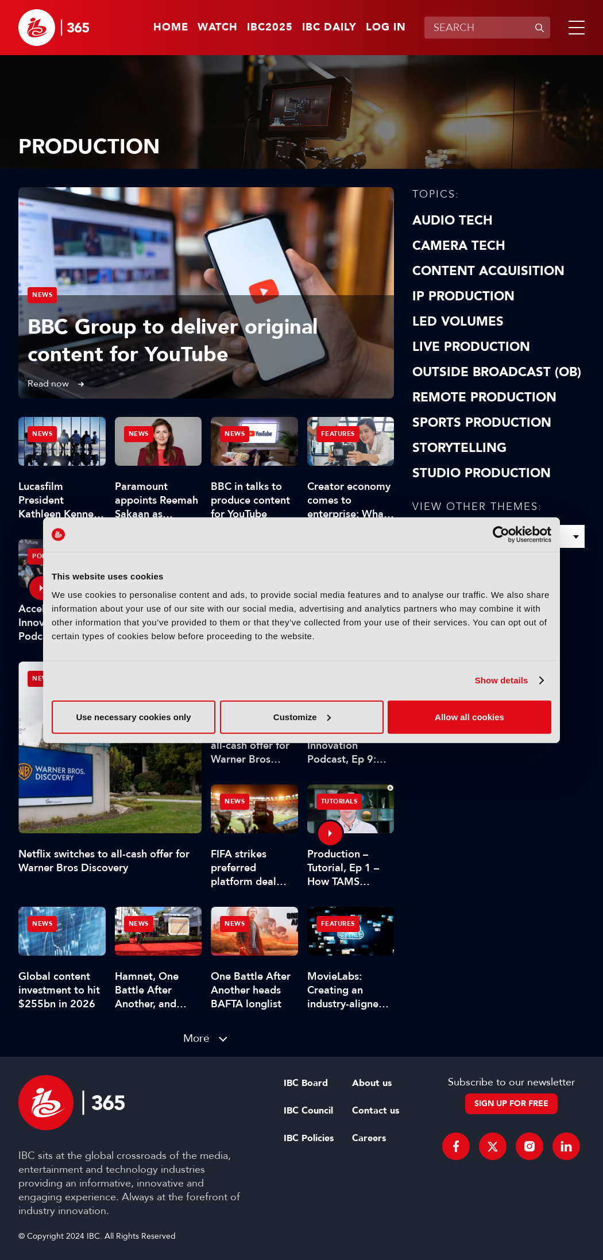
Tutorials (339, 801)
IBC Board (306, 1083)
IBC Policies (309, 1138)
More (196, 1038)
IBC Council (308, 1110)
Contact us (375, 1110)
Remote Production (484, 397)
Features (338, 434)
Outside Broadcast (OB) (496, 372)
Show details (501, 680)
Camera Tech (458, 245)
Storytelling (459, 448)
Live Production (471, 346)
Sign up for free (511, 1103)
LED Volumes (458, 321)
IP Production (463, 296)
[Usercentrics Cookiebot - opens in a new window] (501, 534)
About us (372, 1083)
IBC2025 (270, 27)
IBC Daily (329, 27)
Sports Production (481, 422)
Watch (218, 27)
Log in (386, 27)
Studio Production (481, 473)
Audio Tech (452, 220)
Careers (369, 1138)
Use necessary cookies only (133, 716)
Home (170, 27)
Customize (302, 716)
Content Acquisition (488, 271)
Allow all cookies (469, 716)
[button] (574, 27)
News (42, 295)
